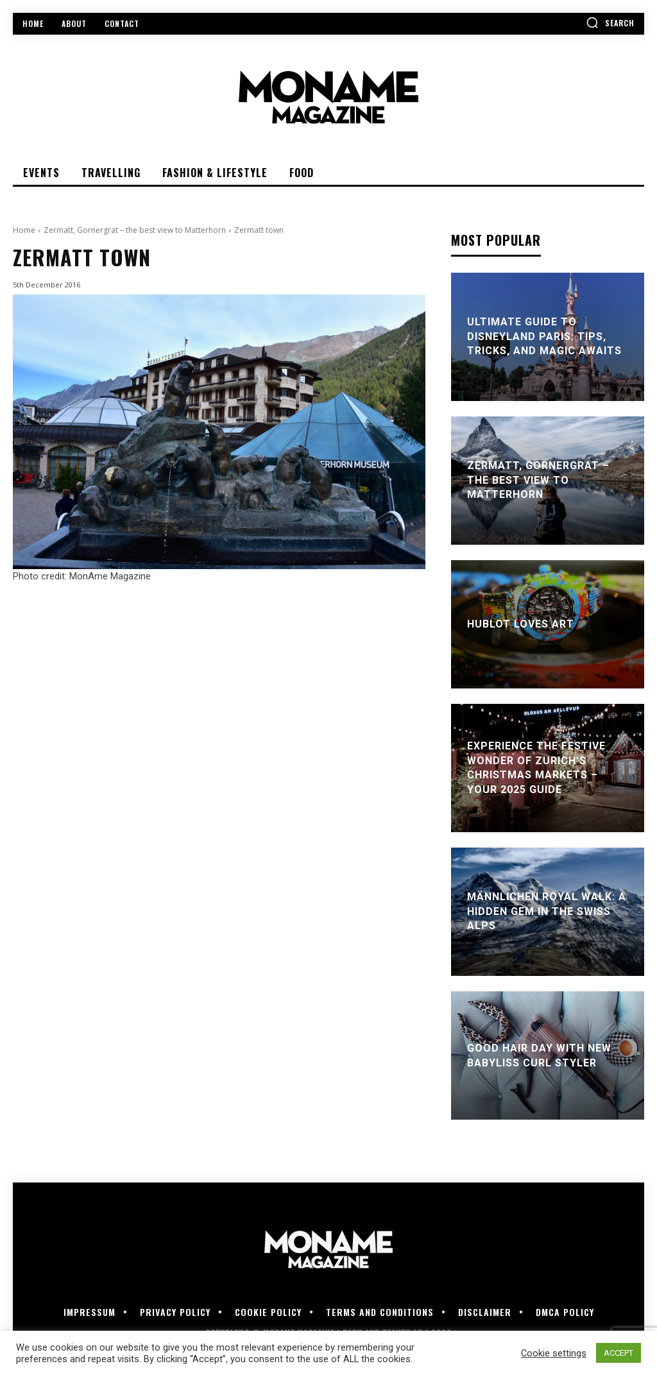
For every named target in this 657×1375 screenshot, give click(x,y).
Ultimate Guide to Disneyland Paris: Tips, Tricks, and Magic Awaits (544, 336)
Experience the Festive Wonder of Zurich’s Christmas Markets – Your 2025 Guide (536, 768)
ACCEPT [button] (618, 1353)
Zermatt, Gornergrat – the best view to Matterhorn (135, 230)
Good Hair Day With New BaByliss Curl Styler (539, 1055)
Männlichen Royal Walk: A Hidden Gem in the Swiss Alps (546, 911)
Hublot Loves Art (520, 624)
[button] (610, 22)
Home (24, 230)
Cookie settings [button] (553, 1353)
